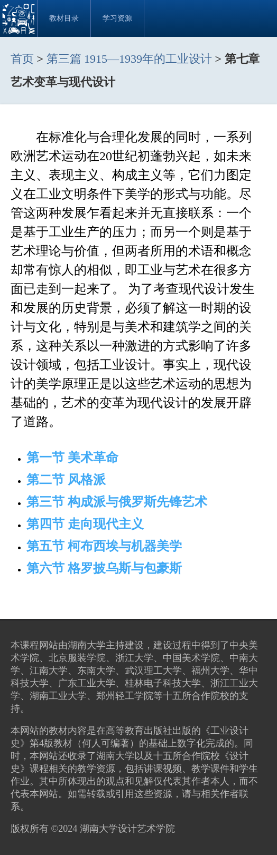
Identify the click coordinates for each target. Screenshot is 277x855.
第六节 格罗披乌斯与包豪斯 (104, 568)
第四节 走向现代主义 (85, 524)
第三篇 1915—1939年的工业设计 (131, 58)
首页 (22, 58)
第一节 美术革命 (72, 457)
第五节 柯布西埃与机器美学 (104, 546)
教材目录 (64, 18)
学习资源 (117, 18)
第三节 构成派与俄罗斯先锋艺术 (116, 502)
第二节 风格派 (66, 480)
